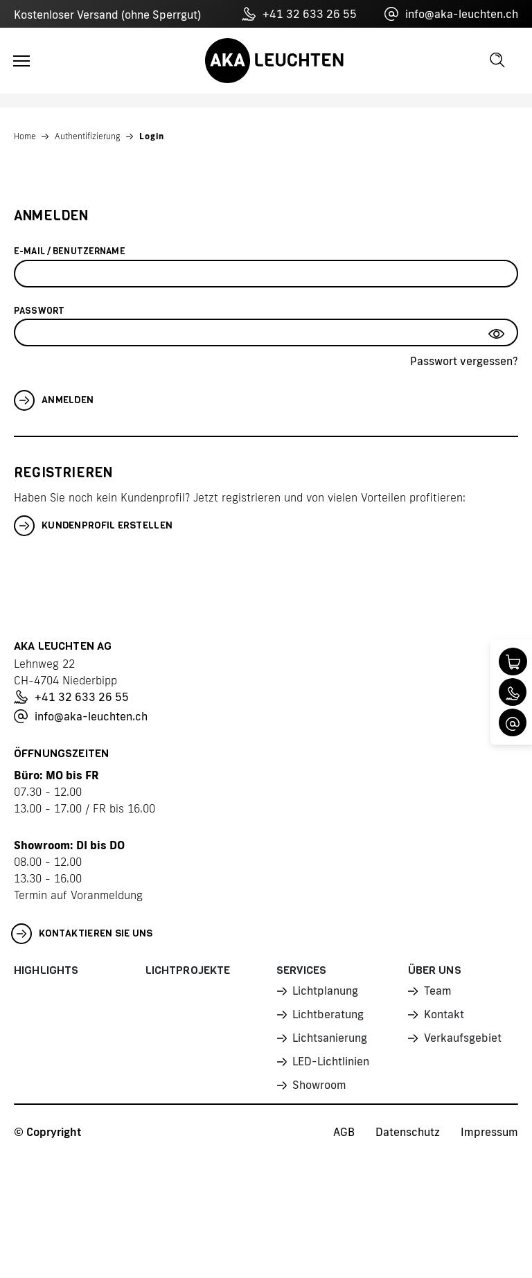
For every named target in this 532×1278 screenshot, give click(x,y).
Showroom (319, 1085)
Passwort (39, 311)
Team (438, 990)
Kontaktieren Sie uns (82, 933)
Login (151, 136)
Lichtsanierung (329, 1038)
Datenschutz (407, 1132)
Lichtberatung (328, 1014)
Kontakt (444, 1014)
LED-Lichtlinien (330, 1061)
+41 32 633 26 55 (299, 14)
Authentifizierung (88, 136)
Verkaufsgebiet (463, 1038)
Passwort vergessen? (464, 361)
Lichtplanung (325, 990)
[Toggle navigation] (21, 60)
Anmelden (54, 400)
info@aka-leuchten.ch (451, 14)
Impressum (489, 1132)
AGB (344, 1132)
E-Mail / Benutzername (69, 251)
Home (25, 136)
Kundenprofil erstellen (93, 525)
